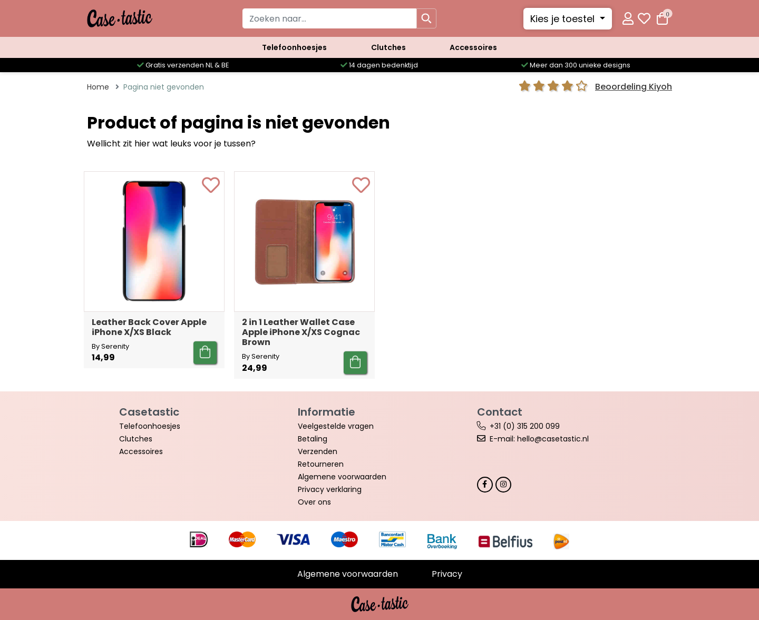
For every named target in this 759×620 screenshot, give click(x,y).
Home (98, 87)
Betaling (312, 439)
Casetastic (149, 412)
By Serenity (110, 346)
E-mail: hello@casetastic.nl (539, 439)
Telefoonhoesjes (294, 47)
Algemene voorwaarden (342, 476)
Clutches (388, 47)
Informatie (326, 412)
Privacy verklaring (330, 489)
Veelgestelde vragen (336, 426)
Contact (499, 412)
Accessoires (473, 47)
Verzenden (317, 451)
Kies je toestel (563, 18)
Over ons (314, 502)
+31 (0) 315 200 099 (525, 426)
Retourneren (321, 464)
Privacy (447, 574)
